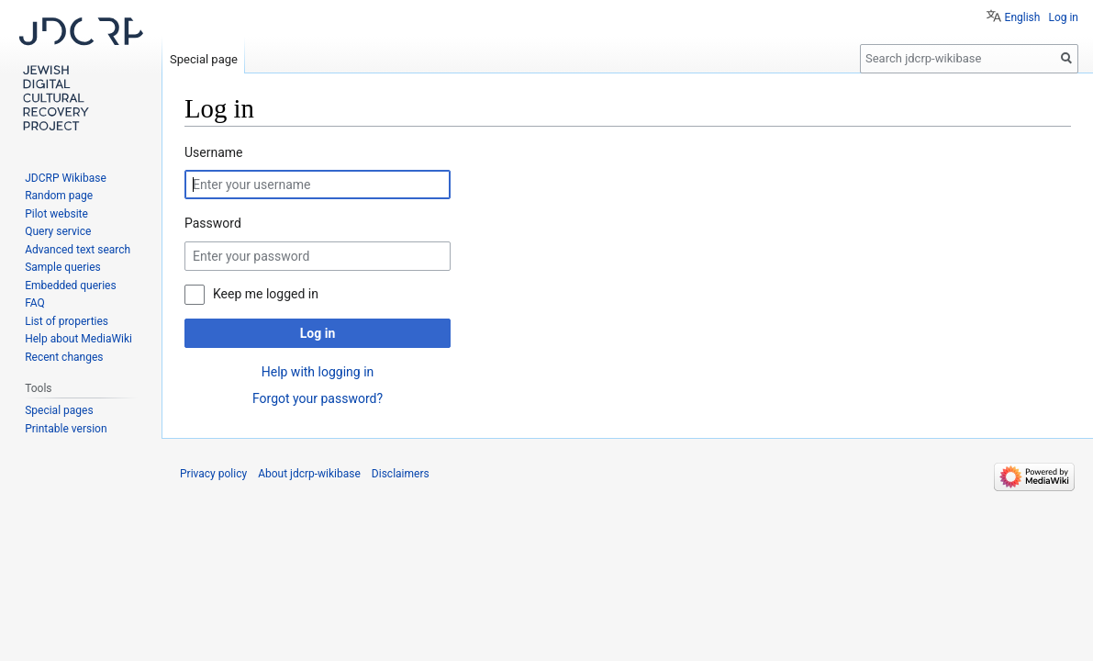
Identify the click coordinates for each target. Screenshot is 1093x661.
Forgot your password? (317, 398)
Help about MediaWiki (78, 338)
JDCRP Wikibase (65, 178)
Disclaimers (400, 473)
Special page (204, 59)
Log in (318, 333)
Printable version (65, 428)
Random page (59, 195)
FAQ (35, 303)
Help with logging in (318, 371)
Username (213, 152)
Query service (58, 231)
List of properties (66, 321)
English (1023, 17)
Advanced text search (77, 249)
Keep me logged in (265, 293)
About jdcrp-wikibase (309, 473)
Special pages (59, 410)
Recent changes (64, 357)
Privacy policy (213, 473)
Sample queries (63, 267)
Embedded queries (70, 285)
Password (212, 223)
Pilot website (56, 213)
